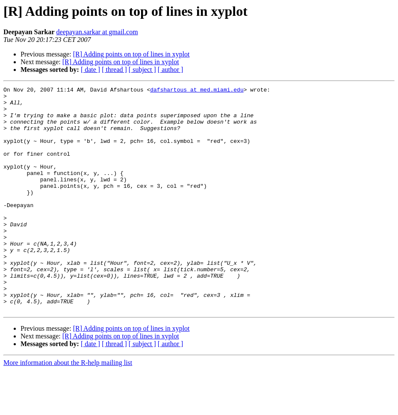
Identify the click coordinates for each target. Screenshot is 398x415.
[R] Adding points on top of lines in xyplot (131, 54)
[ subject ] (142, 69)
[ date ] (90, 69)
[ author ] (170, 69)
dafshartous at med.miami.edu (196, 91)
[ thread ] (114, 69)
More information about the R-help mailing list (67, 407)
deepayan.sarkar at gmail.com (97, 32)
